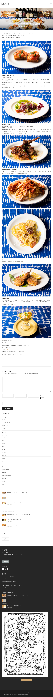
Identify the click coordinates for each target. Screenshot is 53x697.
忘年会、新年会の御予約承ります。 (14, 519)
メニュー (4, 458)
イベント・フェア (6, 422)
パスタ (3, 449)
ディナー (31, 26)
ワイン (3, 466)
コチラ (7, 349)
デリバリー (4, 440)
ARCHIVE (4, 535)
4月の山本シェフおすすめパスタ (14, 502)
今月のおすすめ (5, 469)
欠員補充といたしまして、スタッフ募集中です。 (17, 492)
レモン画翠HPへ (26, 679)
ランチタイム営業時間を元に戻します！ (10, 581)
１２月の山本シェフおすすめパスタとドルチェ (12, 585)
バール (3, 446)
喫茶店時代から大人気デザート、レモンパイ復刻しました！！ (20, 514)
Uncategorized (5, 417)
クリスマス (4, 432)
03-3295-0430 (6, 557)
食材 (3, 484)
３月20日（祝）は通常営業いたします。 (10, 577)
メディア (4, 455)
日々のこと (4, 481)
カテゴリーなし (5, 425)
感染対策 (4, 478)
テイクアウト (5, 435)
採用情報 (6, 561)
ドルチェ (4, 443)
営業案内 (4, 472)
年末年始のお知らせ (6, 475)
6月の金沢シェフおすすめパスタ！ (14, 525)
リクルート (4, 464)
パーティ (4, 452)
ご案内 (4, 428)
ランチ (3, 461)
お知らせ (4, 419)
